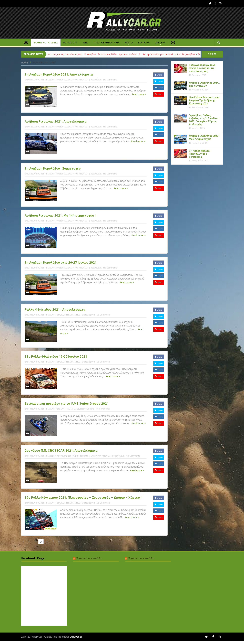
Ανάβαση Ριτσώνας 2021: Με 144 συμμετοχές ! (60, 215)
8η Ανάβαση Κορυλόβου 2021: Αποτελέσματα (59, 74)
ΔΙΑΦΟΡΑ (143, 42)
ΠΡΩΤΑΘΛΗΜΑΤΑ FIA (106, 42)
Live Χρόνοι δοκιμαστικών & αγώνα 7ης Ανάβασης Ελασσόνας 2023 (186, 54)
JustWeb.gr (76, 636)
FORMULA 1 (70, 42)
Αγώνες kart (54, 408)
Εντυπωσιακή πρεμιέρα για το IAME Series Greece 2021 (67, 403)
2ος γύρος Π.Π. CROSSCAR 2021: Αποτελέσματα (61, 450)
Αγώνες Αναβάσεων (57, 79)
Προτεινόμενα (94, 79)
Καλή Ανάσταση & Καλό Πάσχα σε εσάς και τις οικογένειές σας (55, 54)
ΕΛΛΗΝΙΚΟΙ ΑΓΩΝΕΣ (45, 42)
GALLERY (160, 42)
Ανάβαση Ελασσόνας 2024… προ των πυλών (119, 54)
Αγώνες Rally (54, 314)
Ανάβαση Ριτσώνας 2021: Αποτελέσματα (55, 121)
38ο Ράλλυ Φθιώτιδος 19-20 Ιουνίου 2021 (56, 356)
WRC (85, 42)
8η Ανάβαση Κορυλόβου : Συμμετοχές (53, 168)
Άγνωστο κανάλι (89, 558)
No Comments (110, 79)
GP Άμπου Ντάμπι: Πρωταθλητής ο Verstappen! (199, 153)
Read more (139, 94)
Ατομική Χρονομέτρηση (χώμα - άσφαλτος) (69, 455)
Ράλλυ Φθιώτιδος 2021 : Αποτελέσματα (55, 309)
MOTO (129, 42)
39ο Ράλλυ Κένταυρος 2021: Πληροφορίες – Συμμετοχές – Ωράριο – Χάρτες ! (83, 497)
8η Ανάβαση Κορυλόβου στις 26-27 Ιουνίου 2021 (61, 262)
